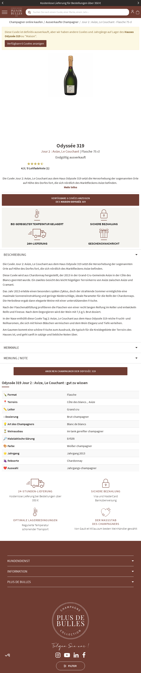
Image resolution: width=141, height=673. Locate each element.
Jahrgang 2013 (76, 453)
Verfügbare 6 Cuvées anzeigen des (70, 200)
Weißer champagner (79, 446)
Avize (92, 402)
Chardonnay (74, 460)
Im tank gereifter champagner (85, 431)
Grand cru (73, 409)
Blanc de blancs (76, 424)
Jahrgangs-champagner (82, 468)
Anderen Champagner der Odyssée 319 (70, 371)
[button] (70, 255)
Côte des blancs (77, 402)
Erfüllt (71, 438)
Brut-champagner (78, 416)
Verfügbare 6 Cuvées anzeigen (25, 43)
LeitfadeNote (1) (35, 168)
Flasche (71, 394)
